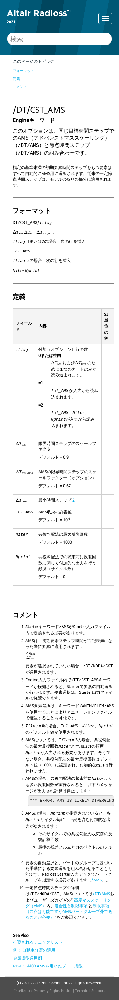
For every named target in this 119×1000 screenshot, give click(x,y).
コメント (20, 86)
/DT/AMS (101, 893)
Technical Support (90, 990)
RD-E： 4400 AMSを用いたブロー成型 (48, 966)
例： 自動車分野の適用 (34, 950)
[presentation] (18, 232)
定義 (16, 78)
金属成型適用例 (27, 958)
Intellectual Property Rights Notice (42, 990)
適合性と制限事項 (71, 906)
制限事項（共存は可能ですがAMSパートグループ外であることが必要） (68, 911)
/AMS (96, 880)
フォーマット (23, 70)
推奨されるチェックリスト (38, 942)
